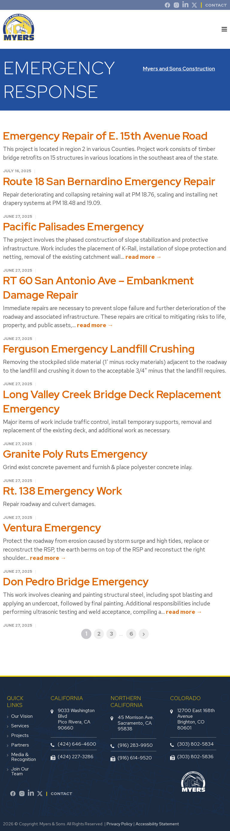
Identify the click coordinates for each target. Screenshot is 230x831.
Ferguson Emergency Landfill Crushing (99, 349)
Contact (61, 793)
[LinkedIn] (185, 6)
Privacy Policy (119, 824)
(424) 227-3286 (75, 756)
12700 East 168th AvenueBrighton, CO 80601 (196, 719)
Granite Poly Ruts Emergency (75, 454)
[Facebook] (13, 794)
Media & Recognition (23, 757)
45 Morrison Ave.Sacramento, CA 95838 (136, 723)
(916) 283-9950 (135, 745)
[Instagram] (176, 6)
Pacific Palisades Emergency (73, 226)
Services (20, 725)
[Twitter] (194, 6)
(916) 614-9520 (135, 758)
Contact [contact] (216, 5)
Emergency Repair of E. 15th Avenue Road (105, 136)
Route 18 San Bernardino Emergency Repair (109, 181)
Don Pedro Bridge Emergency (76, 581)
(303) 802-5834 (195, 744)
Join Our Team (20, 771)
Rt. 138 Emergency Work (62, 491)
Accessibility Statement (157, 824)
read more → (143, 257)
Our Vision (22, 716)
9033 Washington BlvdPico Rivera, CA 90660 (76, 719)
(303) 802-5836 (195, 756)
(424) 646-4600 (77, 744)
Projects (20, 735)
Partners (20, 745)
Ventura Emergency (52, 527)
